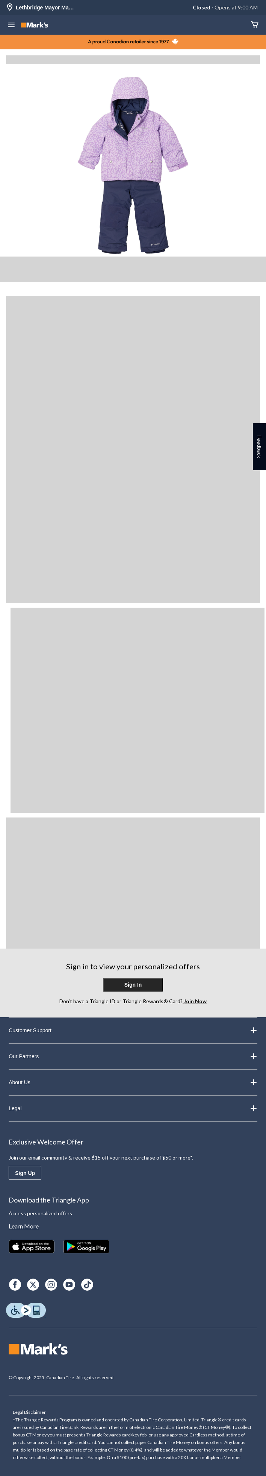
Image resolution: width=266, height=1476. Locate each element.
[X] (33, 1285)
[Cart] (254, 25)
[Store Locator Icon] (10, 7)
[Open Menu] (11, 25)
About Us (133, 1082)
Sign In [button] (133, 985)
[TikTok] (87, 1285)
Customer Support (133, 1030)
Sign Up (25, 1173)
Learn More (24, 1226)
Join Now (195, 1001)
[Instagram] (51, 1285)
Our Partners (133, 1056)
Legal (133, 1108)
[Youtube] (69, 1285)
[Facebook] (15, 1285)
